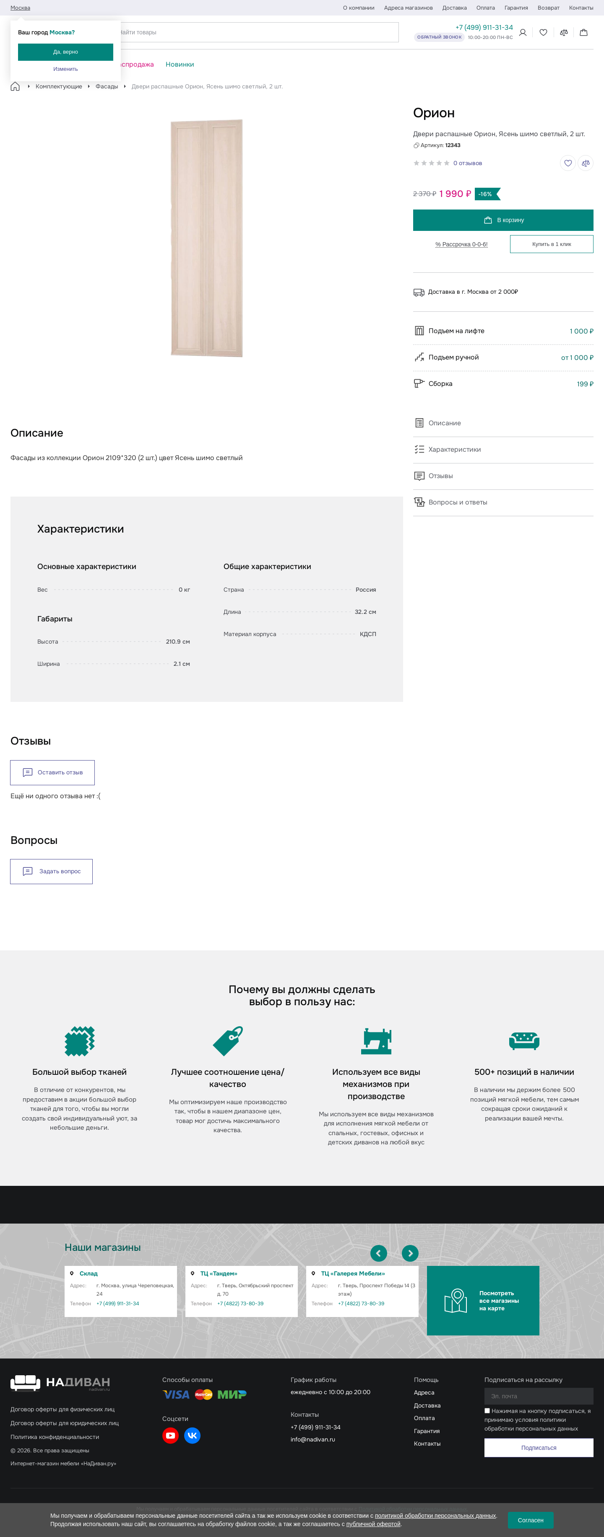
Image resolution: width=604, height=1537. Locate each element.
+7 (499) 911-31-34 (484, 27)
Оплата (485, 7)
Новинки (180, 64)
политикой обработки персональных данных (435, 1515)
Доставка (455, 7)
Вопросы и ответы (450, 502)
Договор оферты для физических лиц (62, 1409)
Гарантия (516, 7)
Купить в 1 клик (551, 244)
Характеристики (447, 449)
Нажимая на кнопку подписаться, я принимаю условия (537, 1419)
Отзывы (433, 475)
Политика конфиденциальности (54, 1437)
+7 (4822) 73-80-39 (240, 1303)
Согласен (531, 1520)
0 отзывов (467, 163)
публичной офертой (373, 1524)
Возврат (549, 7)
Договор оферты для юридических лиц (64, 1423)
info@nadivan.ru (313, 1439)
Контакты (581, 7)
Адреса (424, 1392)
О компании (359, 7)
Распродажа (134, 64)
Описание (437, 423)
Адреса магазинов (408, 7)
